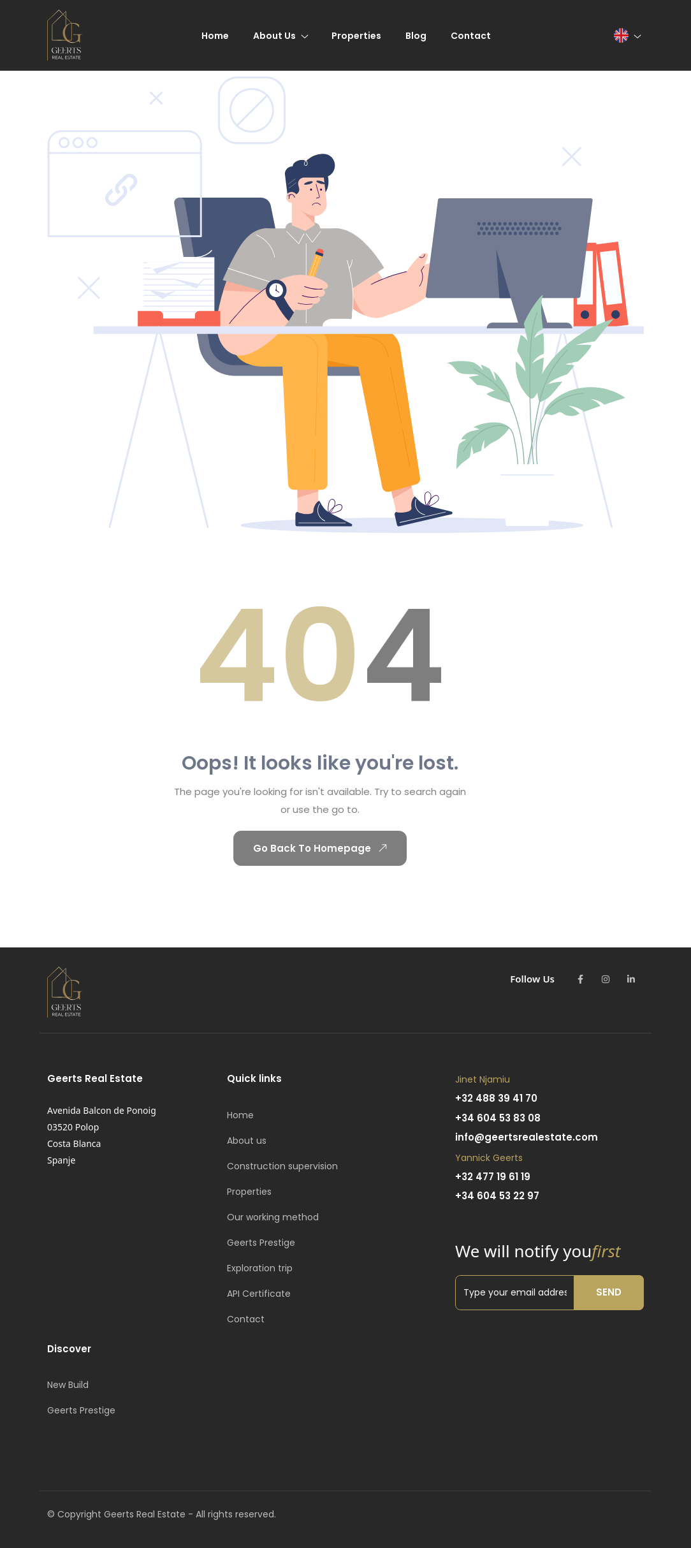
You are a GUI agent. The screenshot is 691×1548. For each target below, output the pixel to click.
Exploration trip (260, 1268)
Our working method (273, 1217)
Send (609, 1292)
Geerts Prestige (261, 1242)
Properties (249, 1191)
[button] (627, 35)
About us (246, 1140)
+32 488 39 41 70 (496, 1098)
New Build (68, 1384)
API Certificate (259, 1293)
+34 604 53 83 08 (498, 1118)
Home (240, 1115)
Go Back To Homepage (307, 848)
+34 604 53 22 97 (497, 1195)
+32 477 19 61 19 (492, 1176)
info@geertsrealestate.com (526, 1137)
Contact (246, 1319)
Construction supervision (282, 1166)
